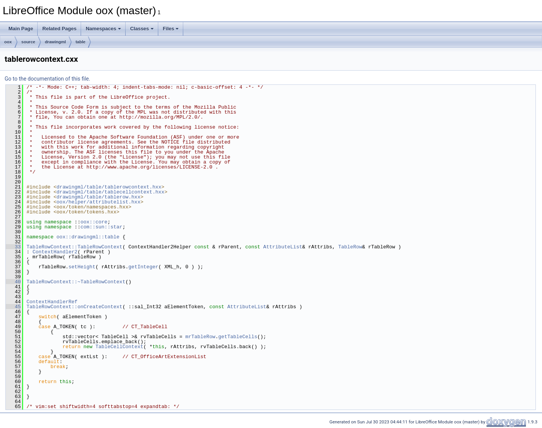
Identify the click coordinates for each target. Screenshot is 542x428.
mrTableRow (200, 336)
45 (13, 306)
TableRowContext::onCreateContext (75, 306)
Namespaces (103, 28)
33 (13, 246)
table (81, 42)
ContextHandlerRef (52, 301)
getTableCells (237, 336)
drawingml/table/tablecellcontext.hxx (110, 191)
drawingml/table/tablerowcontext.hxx (108, 186)
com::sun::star (101, 226)
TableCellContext (119, 346)
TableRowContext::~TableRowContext (76, 281)
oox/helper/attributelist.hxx (98, 201)
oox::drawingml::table (87, 236)
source (28, 42)
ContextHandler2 (55, 251)
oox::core (93, 221)
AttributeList (282, 246)
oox (8, 42)
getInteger (143, 266)
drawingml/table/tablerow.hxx (98, 196)
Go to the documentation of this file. (47, 79)
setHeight (81, 266)
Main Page (20, 28)
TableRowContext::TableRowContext (75, 246)
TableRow (350, 246)
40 (13, 281)
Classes (142, 28)
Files (171, 28)
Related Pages (59, 28)
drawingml (55, 42)
